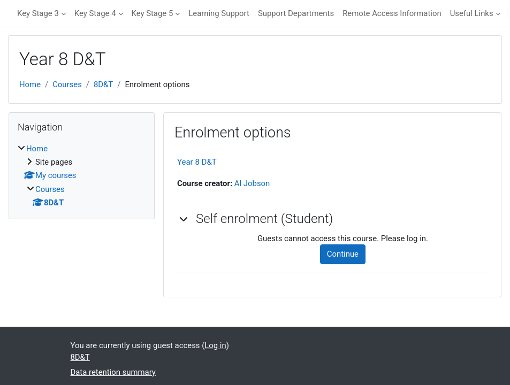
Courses (67, 84)
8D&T (103, 84)
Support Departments (296, 13)
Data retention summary (113, 372)
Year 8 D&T (197, 162)
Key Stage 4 (95, 13)
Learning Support (218, 13)
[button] (184, 218)
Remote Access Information (392, 13)
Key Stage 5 (152, 13)
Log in (215, 345)
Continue (343, 254)
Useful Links (471, 13)
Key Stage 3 (38, 13)
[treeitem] (82, 176)
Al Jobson (252, 183)
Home (30, 84)
